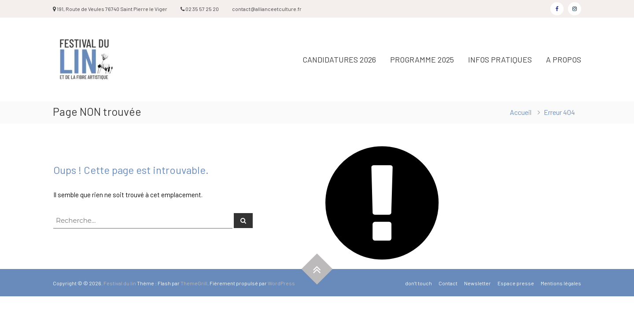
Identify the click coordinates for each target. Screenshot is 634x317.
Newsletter (477, 283)
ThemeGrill (194, 283)
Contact (448, 283)
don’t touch (418, 283)
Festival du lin (119, 283)
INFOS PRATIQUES (500, 59)
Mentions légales (561, 283)
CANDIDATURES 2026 (339, 59)
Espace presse (516, 283)
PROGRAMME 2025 (422, 59)
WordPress (281, 283)
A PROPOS (563, 59)
